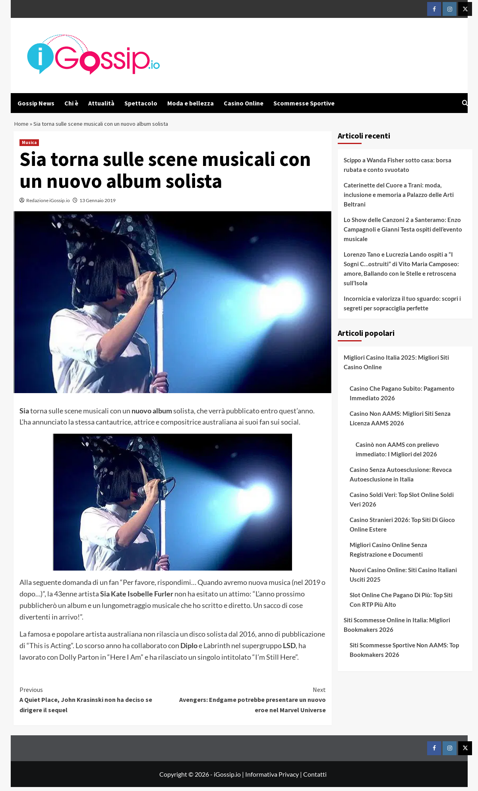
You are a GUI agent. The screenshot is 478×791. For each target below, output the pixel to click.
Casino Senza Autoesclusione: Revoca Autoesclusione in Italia (401, 478)
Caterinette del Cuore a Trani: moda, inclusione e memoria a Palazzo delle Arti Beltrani (399, 198)
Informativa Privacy (272, 778)
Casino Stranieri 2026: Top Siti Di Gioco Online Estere (402, 528)
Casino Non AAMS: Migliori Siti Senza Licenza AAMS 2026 (400, 422)
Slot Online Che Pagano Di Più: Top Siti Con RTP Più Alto (401, 603)
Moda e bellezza (190, 103)
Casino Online (243, 103)
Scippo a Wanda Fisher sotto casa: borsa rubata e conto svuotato (397, 168)
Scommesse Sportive (304, 103)
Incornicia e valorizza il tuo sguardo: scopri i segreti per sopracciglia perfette (402, 307)
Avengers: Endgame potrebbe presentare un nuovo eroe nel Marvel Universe (249, 703)
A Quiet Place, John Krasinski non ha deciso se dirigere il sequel (96, 703)
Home (22, 126)
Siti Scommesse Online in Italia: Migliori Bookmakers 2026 (397, 628)
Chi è (71, 103)
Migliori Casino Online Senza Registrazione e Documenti (388, 553)
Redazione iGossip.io (48, 204)
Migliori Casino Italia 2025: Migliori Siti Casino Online (396, 366)
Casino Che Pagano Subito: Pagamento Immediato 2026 (402, 397)
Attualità (101, 103)
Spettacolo (140, 103)
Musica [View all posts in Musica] (29, 146)
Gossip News (35, 103)
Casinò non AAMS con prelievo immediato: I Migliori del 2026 (397, 453)
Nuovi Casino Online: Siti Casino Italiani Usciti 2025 (403, 578)
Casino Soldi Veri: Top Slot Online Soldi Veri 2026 (402, 503)
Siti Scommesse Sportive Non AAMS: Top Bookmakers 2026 (404, 653)
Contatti (315, 778)
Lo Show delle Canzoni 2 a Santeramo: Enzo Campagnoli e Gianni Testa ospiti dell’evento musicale (403, 233)
